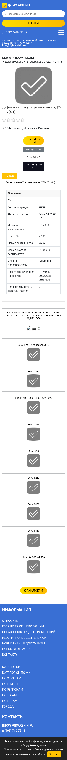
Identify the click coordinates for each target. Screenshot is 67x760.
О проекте (10, 620)
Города (8, 706)
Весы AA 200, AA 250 (33, 557)
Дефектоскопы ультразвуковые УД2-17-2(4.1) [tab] (30, 182)
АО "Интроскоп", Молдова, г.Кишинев (26, 128)
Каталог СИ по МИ (16, 672)
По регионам (12, 689)
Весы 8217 (33, 477)
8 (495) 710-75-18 (13, 730)
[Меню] (61, 32)
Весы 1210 (33, 371)
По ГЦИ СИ (10, 684)
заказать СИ (14, 32)
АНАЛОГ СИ (33, 157)
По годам (9, 701)
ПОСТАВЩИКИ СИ (33, 166)
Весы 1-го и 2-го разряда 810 (33, 345)
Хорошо (54, 754)
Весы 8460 (33, 530)
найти (33, 23)
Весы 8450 (33, 504)
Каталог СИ (11, 667)
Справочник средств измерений (28, 632)
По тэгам (9, 695)
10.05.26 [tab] (9, 176)
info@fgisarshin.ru (14, 45)
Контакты (10, 654)
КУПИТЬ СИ (34, 140)
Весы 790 (33, 451)
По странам (11, 678)
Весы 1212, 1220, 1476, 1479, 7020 (33, 398)
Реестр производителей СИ (24, 637)
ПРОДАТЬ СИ (33, 149)
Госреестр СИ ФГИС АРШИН (23, 626)
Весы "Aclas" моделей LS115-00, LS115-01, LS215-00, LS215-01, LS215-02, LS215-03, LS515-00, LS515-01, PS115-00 (33, 315)
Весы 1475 (33, 424)
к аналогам (33, 590)
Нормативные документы (23, 643)
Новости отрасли (16, 649)
